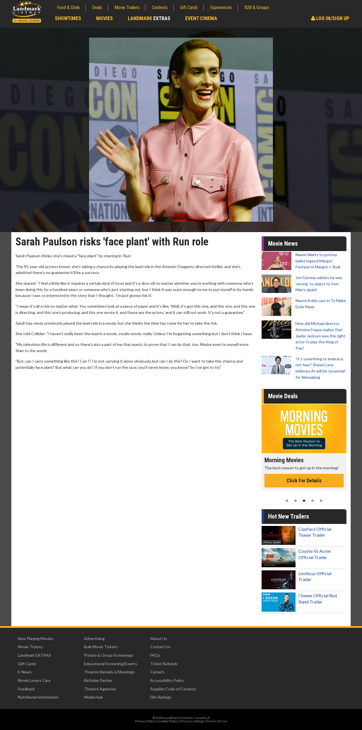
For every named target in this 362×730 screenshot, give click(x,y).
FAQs (155, 655)
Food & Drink (68, 7)
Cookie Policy (168, 721)
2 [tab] (295, 501)
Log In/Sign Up (330, 18)
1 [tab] (287, 501)
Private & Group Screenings (108, 655)
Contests (160, 7)
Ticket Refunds (164, 663)
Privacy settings (192, 721)
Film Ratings (160, 697)
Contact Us (160, 646)
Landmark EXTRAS (34, 655)
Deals (97, 7)
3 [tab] (304, 501)
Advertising (94, 638)
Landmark (149, 18)
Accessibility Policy (167, 680)
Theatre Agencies (100, 688)
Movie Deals (283, 396)
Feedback (26, 688)
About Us (158, 638)
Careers (157, 671)
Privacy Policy (145, 721)
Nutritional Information (38, 697)
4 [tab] (312, 501)
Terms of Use (217, 721)
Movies (104, 18)
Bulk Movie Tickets (101, 646)
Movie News (283, 243)
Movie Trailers (127, 7)
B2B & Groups (256, 7)
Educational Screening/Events (110, 663)
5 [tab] (321, 501)
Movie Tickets (30, 646)
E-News (25, 671)
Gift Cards (189, 7)
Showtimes (68, 18)
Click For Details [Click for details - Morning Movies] (304, 480)
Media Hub (93, 697)
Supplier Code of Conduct (173, 688)
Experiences (221, 7)
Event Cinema (201, 18)
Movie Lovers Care (34, 680)
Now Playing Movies (35, 638)
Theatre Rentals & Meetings (109, 671)
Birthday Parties (98, 680)
